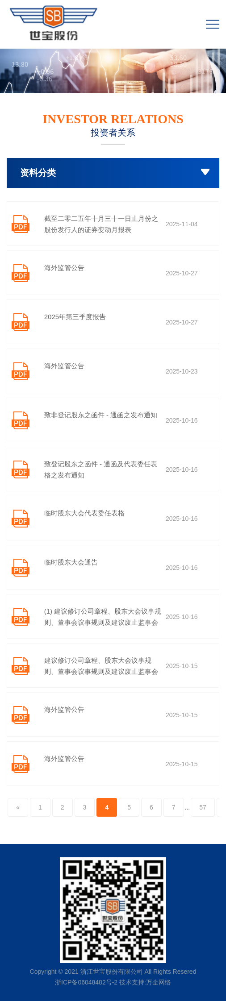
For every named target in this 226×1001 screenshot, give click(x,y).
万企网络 (158, 982)
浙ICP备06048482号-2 (86, 982)
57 (202, 807)
